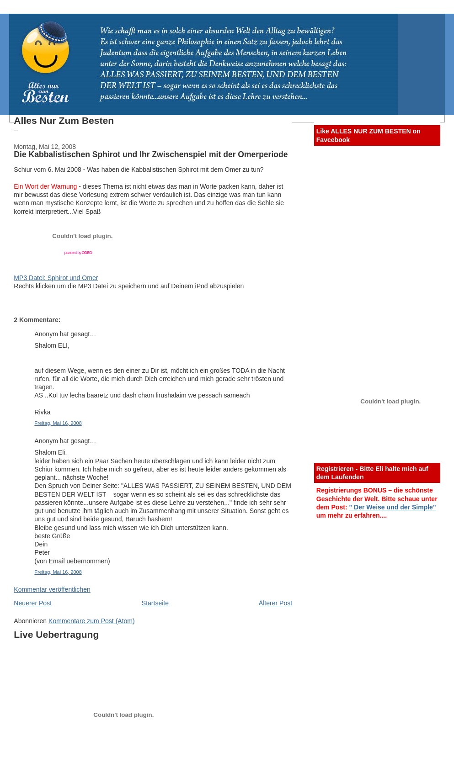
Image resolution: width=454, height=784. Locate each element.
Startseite (155, 603)
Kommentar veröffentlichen (52, 589)
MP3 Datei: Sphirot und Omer (56, 277)
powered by (78, 252)
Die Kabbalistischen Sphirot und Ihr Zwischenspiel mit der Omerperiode (151, 154)
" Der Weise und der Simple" (392, 507)
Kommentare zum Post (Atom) (91, 621)
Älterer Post (275, 603)
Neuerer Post (33, 603)
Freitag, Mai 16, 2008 (57, 423)
